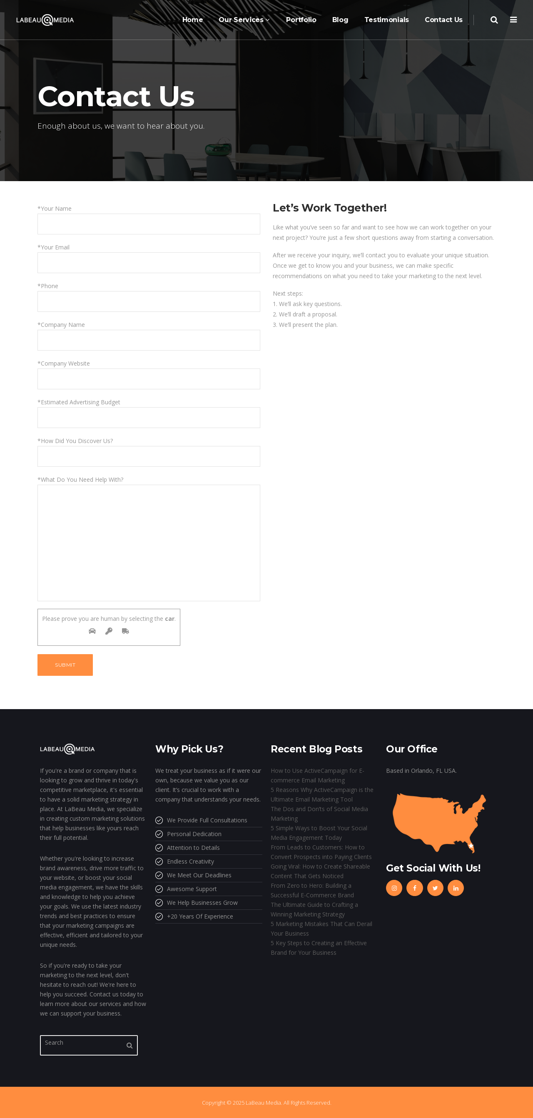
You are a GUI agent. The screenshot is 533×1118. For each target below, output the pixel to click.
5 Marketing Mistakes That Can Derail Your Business (321, 928)
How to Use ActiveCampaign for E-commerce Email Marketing (317, 775)
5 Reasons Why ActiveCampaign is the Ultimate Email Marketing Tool (322, 794)
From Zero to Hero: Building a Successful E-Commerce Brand (312, 890)
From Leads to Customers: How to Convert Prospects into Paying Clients (321, 852)
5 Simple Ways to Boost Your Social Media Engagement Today (319, 833)
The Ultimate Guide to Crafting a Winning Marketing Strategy (314, 909)
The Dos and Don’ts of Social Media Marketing (319, 813)
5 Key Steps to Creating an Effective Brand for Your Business (319, 947)
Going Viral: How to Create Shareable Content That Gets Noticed (320, 871)
